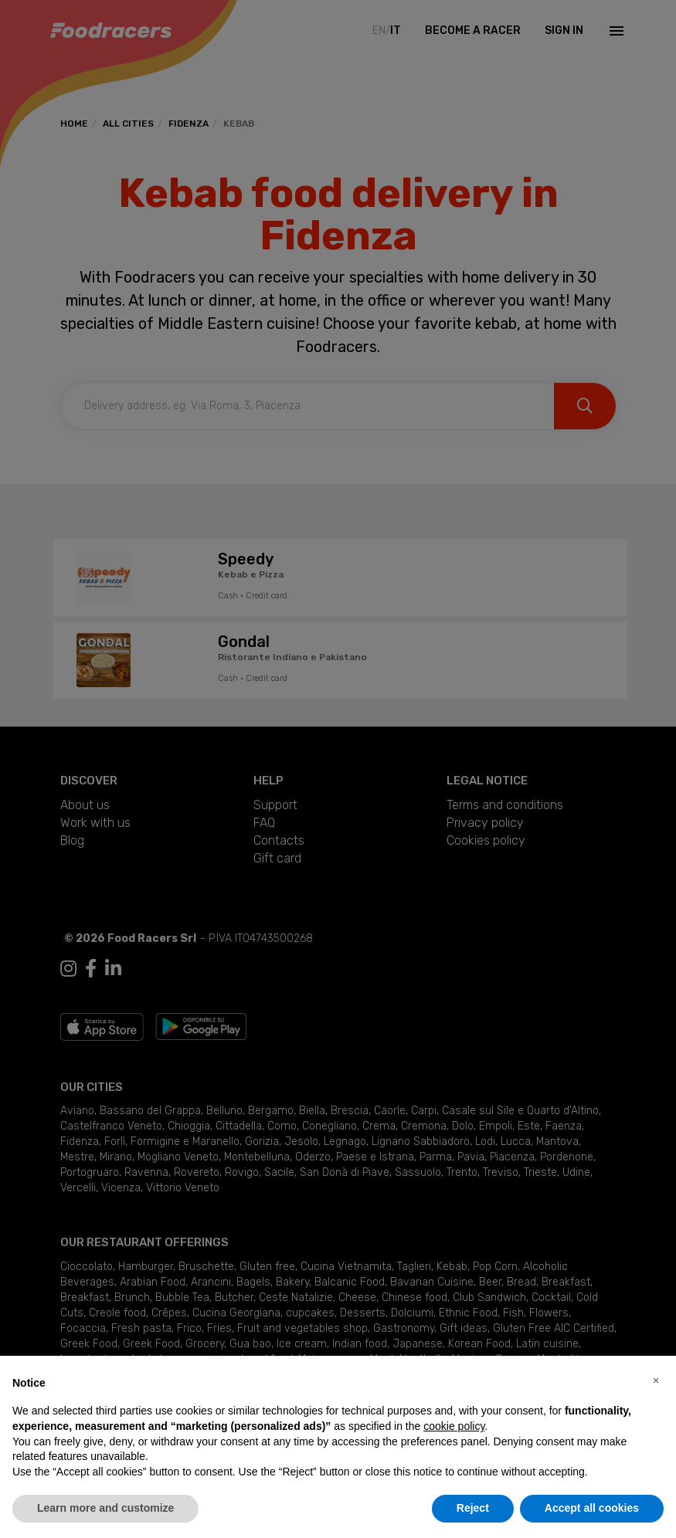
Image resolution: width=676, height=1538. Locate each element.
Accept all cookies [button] (592, 1508)
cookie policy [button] (453, 1426)
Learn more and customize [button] (105, 1508)
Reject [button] (473, 1508)
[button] (656, 1380)
